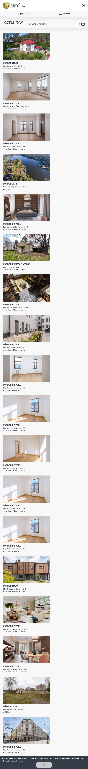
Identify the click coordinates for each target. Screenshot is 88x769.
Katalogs (40, 743)
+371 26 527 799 (21, 746)
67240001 (14, 749)
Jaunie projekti (42, 746)
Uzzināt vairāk (17, 761)
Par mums (40, 753)
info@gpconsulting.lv (18, 753)
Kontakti (39, 756)
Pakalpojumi (41, 749)
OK (44, 765)
